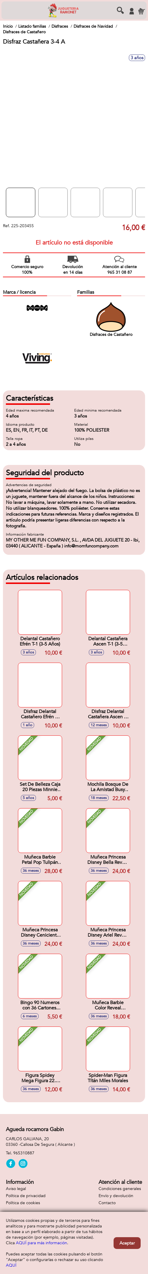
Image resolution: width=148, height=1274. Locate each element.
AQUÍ (11, 1265)
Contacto (107, 1203)
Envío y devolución (116, 1196)
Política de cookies (23, 1203)
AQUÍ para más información (41, 1243)
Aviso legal (16, 1189)
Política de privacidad (26, 1196)
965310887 (23, 1153)
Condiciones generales (120, 1189)
